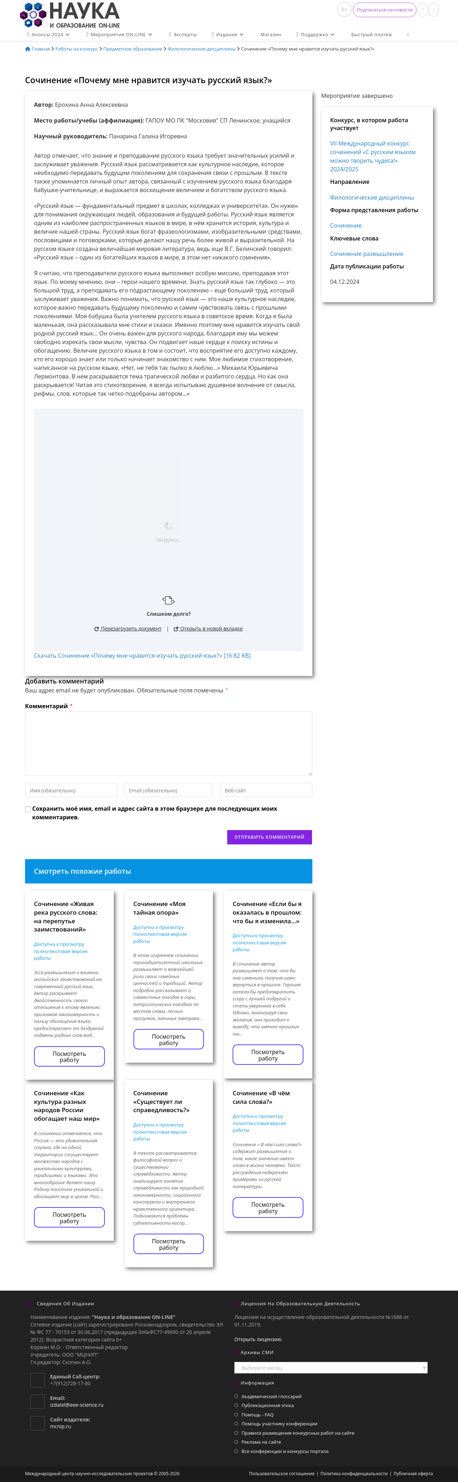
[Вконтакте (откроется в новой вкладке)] (422, 9)
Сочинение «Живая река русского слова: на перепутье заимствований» (65, 916)
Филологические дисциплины (202, 49)
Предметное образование (132, 49)
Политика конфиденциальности (354, 1474)
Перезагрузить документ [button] (127, 628)
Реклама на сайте (261, 1442)
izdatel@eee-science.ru (76, 1404)
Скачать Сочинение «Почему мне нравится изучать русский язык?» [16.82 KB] (142, 655)
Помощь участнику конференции (279, 1423)
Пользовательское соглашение (282, 1474)
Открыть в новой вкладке (208, 628)
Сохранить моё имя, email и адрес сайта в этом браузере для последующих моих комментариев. (154, 813)
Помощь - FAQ (258, 1414)
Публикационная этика (268, 1405)
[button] (384, 10)
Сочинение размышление (366, 254)
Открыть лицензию (258, 1339)
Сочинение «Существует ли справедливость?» (161, 1101)
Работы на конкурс (76, 49)
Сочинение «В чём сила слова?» (261, 1097)
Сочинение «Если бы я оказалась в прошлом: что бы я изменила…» (267, 912)
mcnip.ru (60, 1426)
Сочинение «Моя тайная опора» (159, 908)
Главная (37, 49)
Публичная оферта (413, 1474)
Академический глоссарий (272, 1396)
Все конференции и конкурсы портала (285, 1451)
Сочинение (346, 225)
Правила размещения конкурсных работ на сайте (298, 1433)
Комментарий (48, 706)
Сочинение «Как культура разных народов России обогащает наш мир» (67, 1106)
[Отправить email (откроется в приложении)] (433, 9)
